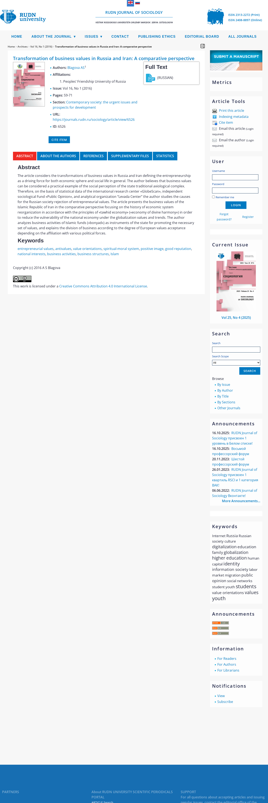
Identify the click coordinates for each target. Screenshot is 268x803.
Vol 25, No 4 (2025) (236, 317)
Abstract (24, 156)
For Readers (226, 658)
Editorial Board (202, 36)
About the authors (58, 156)
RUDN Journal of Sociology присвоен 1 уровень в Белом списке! (234, 438)
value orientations (87, 248)
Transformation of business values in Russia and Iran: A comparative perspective (103, 46)
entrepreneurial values (36, 248)
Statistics (165, 156)
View (221, 696)
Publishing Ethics (157, 36)
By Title (223, 396)
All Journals (242, 36)
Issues (91, 36)
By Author (225, 390)
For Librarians (228, 670)
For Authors (226, 664)
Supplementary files (130, 156)
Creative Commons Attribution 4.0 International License (103, 286)
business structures (93, 254)
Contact (120, 36)
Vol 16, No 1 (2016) (41, 46)
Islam (115, 254)
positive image (152, 248)
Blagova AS (76, 67)
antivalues (63, 248)
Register (248, 217)
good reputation (178, 248)
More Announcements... (241, 501)
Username (218, 171)
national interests (31, 254)
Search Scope (236, 359)
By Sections (226, 402)
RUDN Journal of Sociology (134, 17)
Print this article (231, 110)
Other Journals (228, 408)
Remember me (225, 197)
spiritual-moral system (121, 248)
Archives (23, 46)
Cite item (226, 122)
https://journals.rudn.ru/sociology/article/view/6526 (94, 119)
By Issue (223, 384)
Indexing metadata (234, 116)
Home (16, 36)
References (93, 156)
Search (216, 343)
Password (218, 184)
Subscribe (225, 701)
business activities (61, 254)
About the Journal (51, 36)
